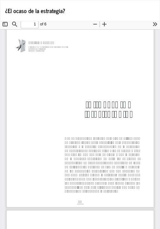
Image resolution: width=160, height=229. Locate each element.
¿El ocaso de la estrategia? (35, 10)
